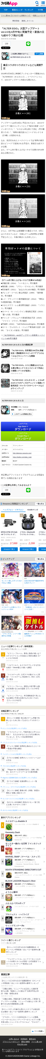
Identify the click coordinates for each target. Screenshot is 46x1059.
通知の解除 (25, 1042)
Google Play (23, 436)
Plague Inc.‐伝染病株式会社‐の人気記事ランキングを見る (19, 777)
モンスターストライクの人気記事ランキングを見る (18, 798)
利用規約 (24, 1039)
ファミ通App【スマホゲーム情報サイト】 (16, 15)
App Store (23, 427)
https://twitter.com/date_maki (22, 457)
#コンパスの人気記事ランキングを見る (14, 728)
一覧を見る (40, 504)
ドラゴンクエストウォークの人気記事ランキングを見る (19, 742)
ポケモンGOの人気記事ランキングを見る (15, 810)
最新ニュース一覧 (39, 15)
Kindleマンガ (32, 510)
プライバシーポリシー (11, 1042)
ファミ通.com (36, 1042)
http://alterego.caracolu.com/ (22, 453)
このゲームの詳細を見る (23, 414)
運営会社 (32, 1039)
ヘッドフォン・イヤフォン (13, 510)
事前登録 (15, 21)
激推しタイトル (28, 21)
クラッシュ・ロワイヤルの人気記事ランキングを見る (19, 787)
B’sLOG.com (22, 1044)
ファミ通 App (9, 3)
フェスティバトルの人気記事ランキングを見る (17, 754)
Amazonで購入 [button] (9, 549)
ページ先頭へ (39, 1031)
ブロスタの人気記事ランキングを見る (14, 766)
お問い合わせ (14, 1039)
